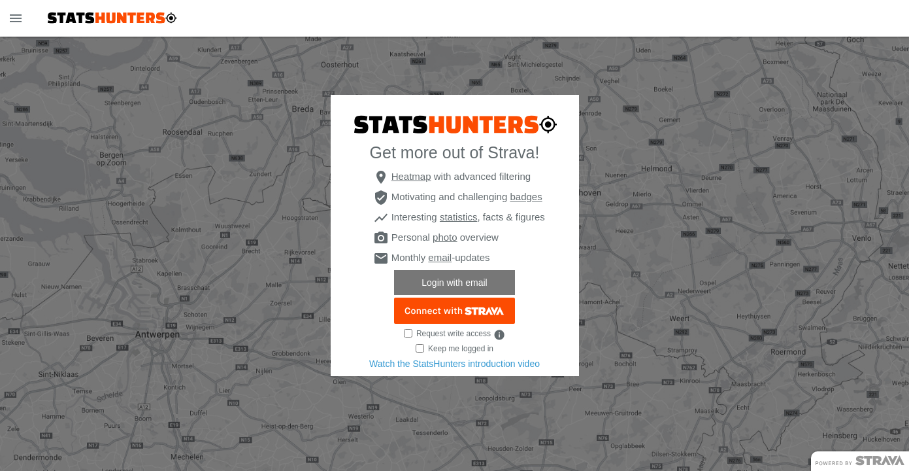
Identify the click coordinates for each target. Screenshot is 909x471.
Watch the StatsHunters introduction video (454, 363)
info (499, 335)
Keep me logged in (460, 348)
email (440, 257)
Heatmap (411, 176)
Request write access (453, 333)
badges (526, 196)
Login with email (454, 282)
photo (445, 237)
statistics (459, 216)
